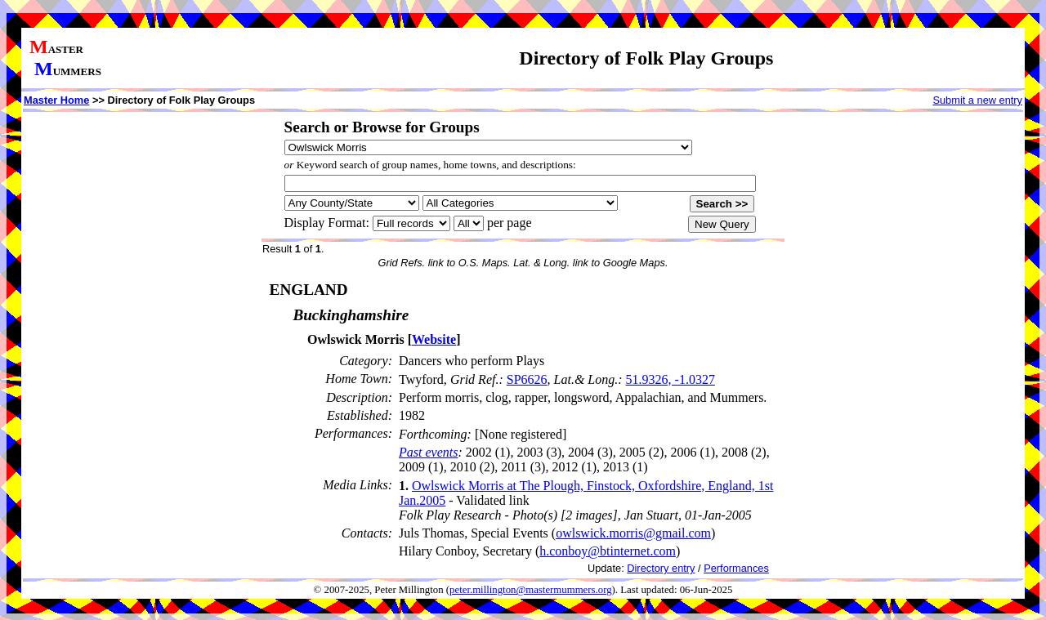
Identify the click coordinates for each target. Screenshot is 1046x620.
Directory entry (661, 568)
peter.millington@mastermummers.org (530, 589)
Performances (736, 568)
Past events (428, 452)
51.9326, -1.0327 (670, 379)
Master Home (56, 100)
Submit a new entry (977, 100)
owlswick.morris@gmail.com (633, 533)
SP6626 (527, 379)
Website (434, 339)
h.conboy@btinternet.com (607, 551)
